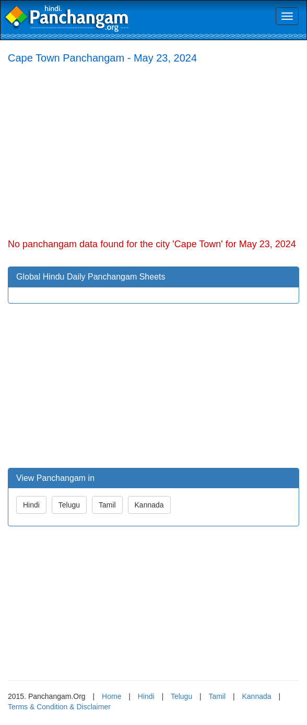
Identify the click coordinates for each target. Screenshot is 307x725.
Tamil (107, 505)
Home (111, 696)
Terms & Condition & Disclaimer (59, 707)
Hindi (31, 505)
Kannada (149, 505)
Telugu (69, 505)
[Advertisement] (153, 149)
